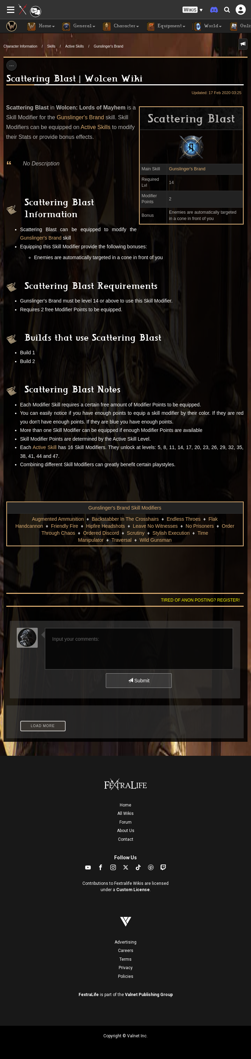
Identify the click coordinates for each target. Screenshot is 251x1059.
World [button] (207, 26)
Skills (51, 46)
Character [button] (120, 26)
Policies (125, 976)
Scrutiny (136, 533)
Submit (138, 680)
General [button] (78, 26)
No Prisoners (200, 526)
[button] (193, 10)
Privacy (126, 967)
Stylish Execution (171, 533)
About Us (125, 830)
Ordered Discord (101, 533)
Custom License (133, 889)
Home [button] (41, 26)
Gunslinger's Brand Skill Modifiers (124, 508)
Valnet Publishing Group (149, 994)
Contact (125, 839)
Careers (125, 950)
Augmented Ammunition (58, 519)
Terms (125, 959)
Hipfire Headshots (105, 526)
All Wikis (125, 813)
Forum (125, 822)
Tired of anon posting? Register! (200, 600)
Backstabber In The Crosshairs (125, 519)
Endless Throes (183, 519)
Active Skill (44, 447)
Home (125, 805)
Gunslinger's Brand (108, 46)
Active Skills (74, 46)
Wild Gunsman (156, 540)
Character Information (20, 46)
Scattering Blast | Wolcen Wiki (74, 79)
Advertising (125, 942)
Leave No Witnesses (155, 526)
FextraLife (89, 994)
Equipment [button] (165, 26)
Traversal (121, 540)
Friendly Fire (64, 526)
